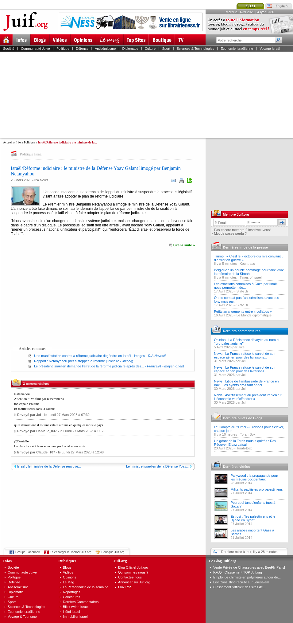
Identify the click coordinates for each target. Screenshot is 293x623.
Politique (62, 48)
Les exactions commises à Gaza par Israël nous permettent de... (246, 285)
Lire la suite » (184, 245)
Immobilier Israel (75, 616)
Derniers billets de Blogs (243, 418)
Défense (82, 48)
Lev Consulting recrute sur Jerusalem (241, 582)
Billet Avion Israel (76, 607)
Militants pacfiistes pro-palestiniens (257, 489)
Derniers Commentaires (80, 602)
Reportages (71, 592)
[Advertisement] (94, 95)
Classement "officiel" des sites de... (239, 587)
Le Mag (68, 582)
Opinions (69, 577)
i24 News (41, 180)
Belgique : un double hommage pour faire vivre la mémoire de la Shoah (249, 272)
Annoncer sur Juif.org (134, 582)
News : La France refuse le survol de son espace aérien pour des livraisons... (245, 355)
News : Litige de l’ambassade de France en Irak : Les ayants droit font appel (246, 383)
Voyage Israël (270, 48)
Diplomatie (130, 48)
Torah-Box (247, 434)
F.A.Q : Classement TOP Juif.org (237, 572)
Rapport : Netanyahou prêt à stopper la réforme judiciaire (76, 361)
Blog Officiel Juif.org (133, 567)
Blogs (67, 567)
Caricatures (71, 597)
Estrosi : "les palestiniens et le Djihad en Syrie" (253, 518)
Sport (166, 48)
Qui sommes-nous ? (133, 572)
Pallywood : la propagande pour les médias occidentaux (254, 477)
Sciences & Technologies (195, 48)
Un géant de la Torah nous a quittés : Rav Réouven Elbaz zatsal (245, 442)
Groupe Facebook (27, 552)
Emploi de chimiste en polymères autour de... (247, 577)
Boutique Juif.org (113, 552)
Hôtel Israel (71, 611)
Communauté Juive (35, 48)
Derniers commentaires (241, 331)
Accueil (8, 142)
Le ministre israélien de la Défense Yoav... (157, 466)
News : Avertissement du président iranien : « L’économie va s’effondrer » (248, 397)
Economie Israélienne (237, 48)
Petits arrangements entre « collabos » (243, 311)
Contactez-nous (130, 577)
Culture (150, 48)
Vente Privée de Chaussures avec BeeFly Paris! (249, 567)
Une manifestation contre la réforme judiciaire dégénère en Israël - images (89, 356)
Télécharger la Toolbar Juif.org (70, 552)
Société (8, 48)
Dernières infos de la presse (245, 247)
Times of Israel (251, 277)
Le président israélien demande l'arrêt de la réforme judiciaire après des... (89, 366)
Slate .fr (242, 291)
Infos (7, 560)
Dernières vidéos (236, 466)
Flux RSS (125, 587)
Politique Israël (31, 154)
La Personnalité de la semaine (85, 587)
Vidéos (68, 572)
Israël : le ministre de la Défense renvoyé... (49, 466)
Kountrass (247, 263)
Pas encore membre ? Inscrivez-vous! (242, 230)
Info (18, 142)
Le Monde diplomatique (254, 315)
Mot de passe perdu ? (230, 233)
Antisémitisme (105, 48)
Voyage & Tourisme (22, 616)
